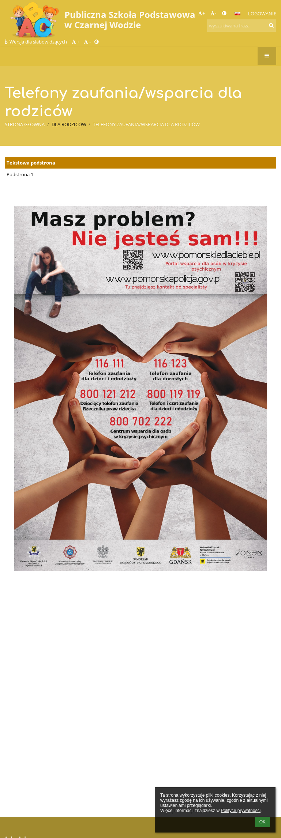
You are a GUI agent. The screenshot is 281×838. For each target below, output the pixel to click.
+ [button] (201, 13)
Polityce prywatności (241, 810)
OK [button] (262, 821)
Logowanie (262, 13)
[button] (237, 13)
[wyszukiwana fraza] (241, 25)
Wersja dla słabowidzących (36, 41)
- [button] (213, 13)
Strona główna (25, 124)
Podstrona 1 (20, 174)
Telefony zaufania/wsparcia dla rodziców (146, 124)
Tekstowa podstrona (31, 162)
